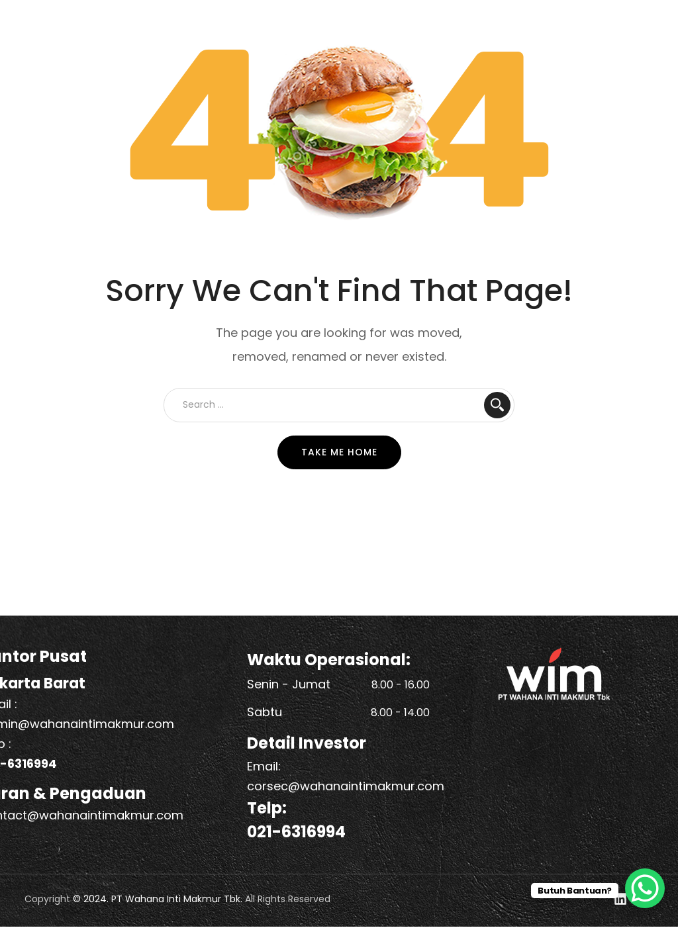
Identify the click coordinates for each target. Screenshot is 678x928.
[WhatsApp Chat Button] (645, 888)
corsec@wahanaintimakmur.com (345, 786)
